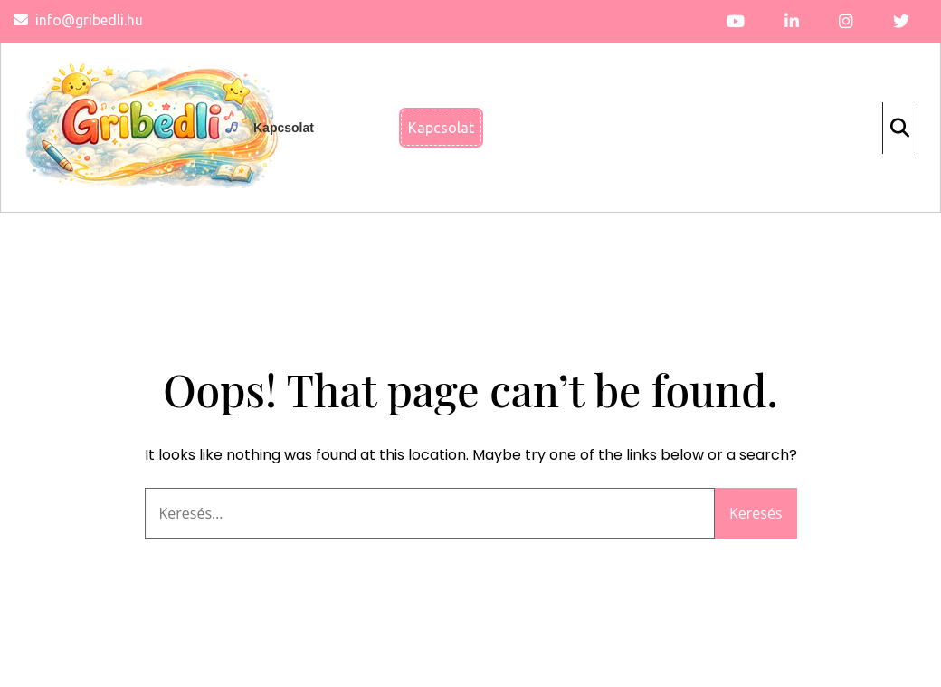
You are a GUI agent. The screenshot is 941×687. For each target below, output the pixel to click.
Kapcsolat (283, 127)
